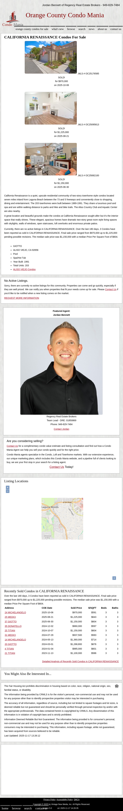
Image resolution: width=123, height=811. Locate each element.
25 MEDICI (10, 617)
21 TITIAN (10, 653)
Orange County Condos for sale (31, 29)
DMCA (77, 799)
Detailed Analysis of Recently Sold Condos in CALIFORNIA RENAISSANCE (80, 661)
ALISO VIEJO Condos (24, 269)
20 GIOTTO (11, 644)
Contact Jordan (61, 429)
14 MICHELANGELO (15, 639)
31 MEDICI (10, 635)
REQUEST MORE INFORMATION (21, 298)
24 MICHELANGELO (15, 612)
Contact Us (115, 29)
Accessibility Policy (64, 799)
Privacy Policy (49, 799)
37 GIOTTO (11, 621)
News (92, 29)
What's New (58, 29)
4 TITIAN (9, 648)
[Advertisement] (61, 769)
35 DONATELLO (13, 626)
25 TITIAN (10, 630)
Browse (71, 29)
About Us (102, 29)
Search (81, 29)
